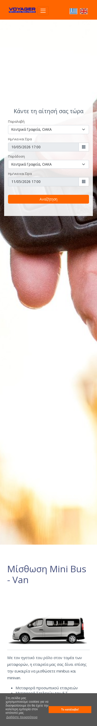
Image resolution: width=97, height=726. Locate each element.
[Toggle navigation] (43, 10)
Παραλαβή (16, 121)
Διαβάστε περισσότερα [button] (22, 717)
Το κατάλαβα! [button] (70, 709)
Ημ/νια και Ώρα (20, 139)
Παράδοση (16, 156)
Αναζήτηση (48, 199)
